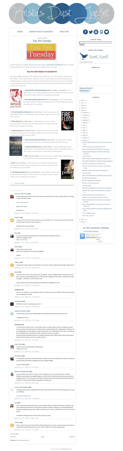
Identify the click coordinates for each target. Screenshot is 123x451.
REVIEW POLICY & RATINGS (41, 32)
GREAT (22, 206)
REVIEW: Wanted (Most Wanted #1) (91, 180)
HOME (20, 32)
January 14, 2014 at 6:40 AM (27, 213)
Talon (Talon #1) (17, 121)
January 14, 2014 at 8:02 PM (27, 382)
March (84, 135)
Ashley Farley (18, 344)
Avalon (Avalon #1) (17, 130)
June (84, 127)
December (85, 112)
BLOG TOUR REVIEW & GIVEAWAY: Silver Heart (95, 149)
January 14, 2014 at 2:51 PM (27, 351)
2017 (82, 103)
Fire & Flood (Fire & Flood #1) (21, 112)
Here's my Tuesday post (22, 202)
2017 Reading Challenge (91, 231)
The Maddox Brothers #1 (20, 172)
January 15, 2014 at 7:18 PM (27, 429)
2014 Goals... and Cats (88, 215)
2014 (82, 110)
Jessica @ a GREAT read (21, 193)
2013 (82, 219)
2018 (82, 100)
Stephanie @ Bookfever (21, 311)
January (85, 140)
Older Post (72, 436)
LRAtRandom (18, 301)
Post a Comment (14, 434)
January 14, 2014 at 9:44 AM (27, 242)
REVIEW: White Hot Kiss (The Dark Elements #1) (95, 170)
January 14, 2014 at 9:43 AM (27, 228)
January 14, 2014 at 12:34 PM (27, 320)
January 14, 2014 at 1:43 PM (27, 339)
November (85, 115)
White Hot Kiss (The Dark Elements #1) (37, 90)
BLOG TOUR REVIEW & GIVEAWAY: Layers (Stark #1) (97, 175)
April (16, 403)
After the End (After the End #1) (35, 140)
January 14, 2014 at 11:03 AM (27, 285)
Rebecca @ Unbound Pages (22, 371)
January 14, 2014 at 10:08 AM (27, 258)
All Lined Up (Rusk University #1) (35, 99)
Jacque (16, 272)
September (85, 120)
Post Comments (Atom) (23, 440)
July (84, 125)
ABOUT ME (64, 32)
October (85, 117)
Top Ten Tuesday (19, 183)
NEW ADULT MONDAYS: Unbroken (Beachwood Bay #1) (97, 161)
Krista (87, 234)
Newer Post (13, 436)
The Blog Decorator (66, 449)
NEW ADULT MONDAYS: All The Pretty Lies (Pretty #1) (97, 188)
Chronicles (24, 349)
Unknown (17, 217)
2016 (82, 105)
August (85, 122)
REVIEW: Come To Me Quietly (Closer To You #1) (95, 197)
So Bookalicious (23, 239)
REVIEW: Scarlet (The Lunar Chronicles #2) (93, 163)
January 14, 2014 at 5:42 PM (27, 367)
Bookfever (26, 317)
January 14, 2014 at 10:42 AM (27, 267)
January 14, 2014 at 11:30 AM (27, 297)
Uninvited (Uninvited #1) (32, 147)
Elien (16, 233)
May (84, 130)
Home (42, 436)
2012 (82, 222)
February (85, 137)
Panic (13, 163)
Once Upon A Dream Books (23, 396)
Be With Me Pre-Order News (89, 178)
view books (100, 241)
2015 (82, 108)
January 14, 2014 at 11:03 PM (27, 398)
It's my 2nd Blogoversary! (88, 213)
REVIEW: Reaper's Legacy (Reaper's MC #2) (93, 146)
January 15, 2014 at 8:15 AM (27, 418)
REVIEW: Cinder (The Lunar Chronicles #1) (93, 195)
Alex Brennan (18, 356)
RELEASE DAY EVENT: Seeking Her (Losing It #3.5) (96, 158)
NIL (26, 156)
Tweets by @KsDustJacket (86, 62)
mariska (17, 246)
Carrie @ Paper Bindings (21, 387)
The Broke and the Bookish (55, 65)
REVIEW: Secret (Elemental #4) (90, 183)
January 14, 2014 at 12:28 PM (27, 306)
